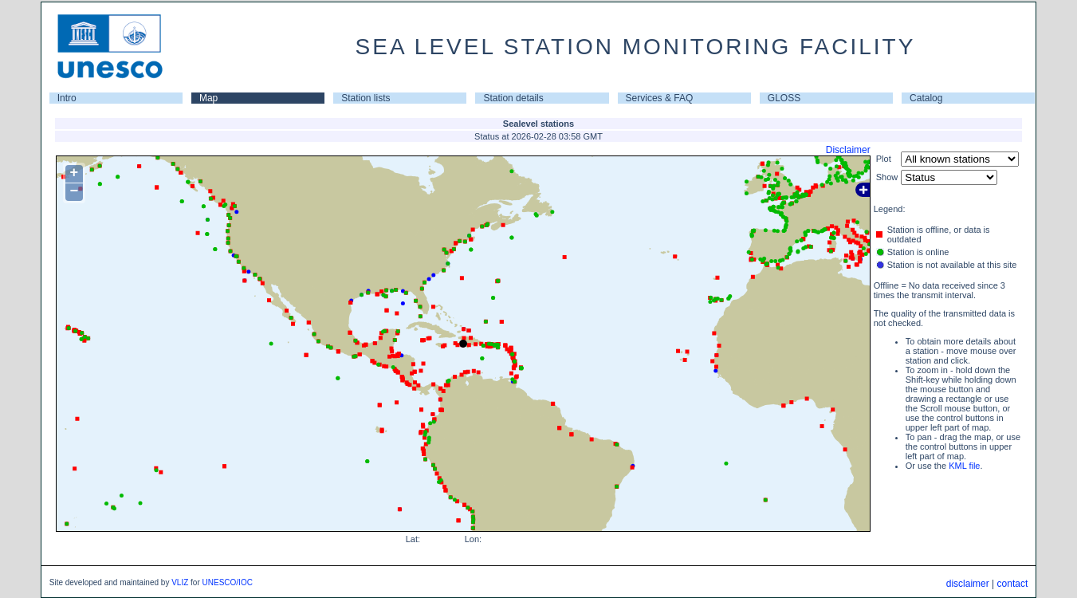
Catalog (926, 98)
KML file (964, 465)
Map (208, 98)
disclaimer (967, 583)
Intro (67, 98)
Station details (513, 98)
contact (1012, 583)
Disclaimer (848, 149)
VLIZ (179, 582)
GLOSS (784, 98)
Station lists (365, 98)
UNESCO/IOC (227, 582)
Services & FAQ (660, 98)
